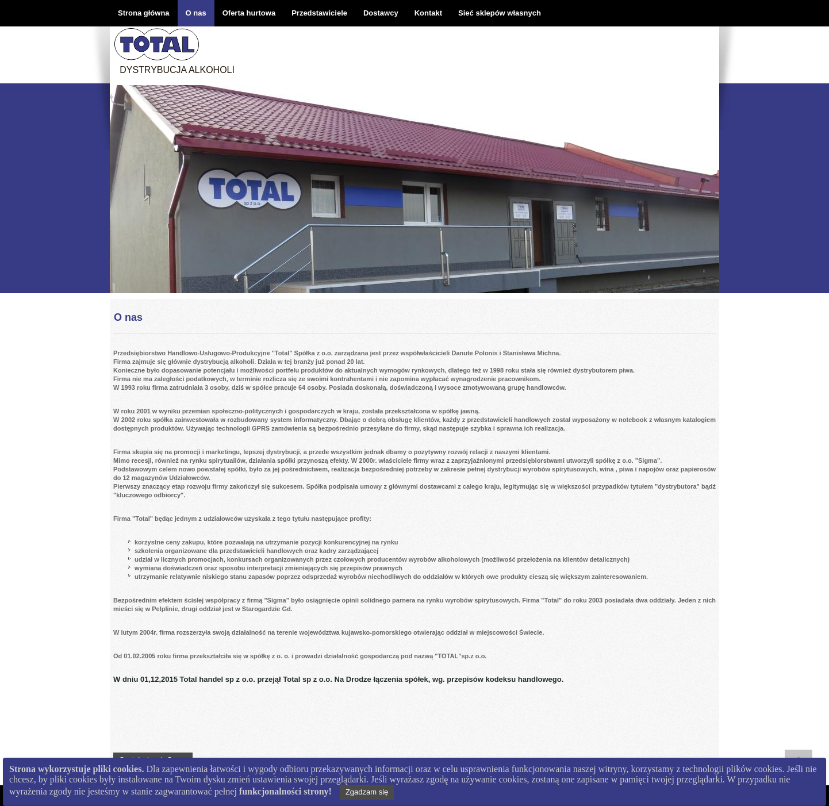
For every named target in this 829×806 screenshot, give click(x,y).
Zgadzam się (367, 792)
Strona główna (144, 13)
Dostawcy (380, 13)
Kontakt (428, 13)
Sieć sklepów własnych (499, 13)
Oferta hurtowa (248, 13)
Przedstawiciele (319, 13)
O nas (196, 13)
